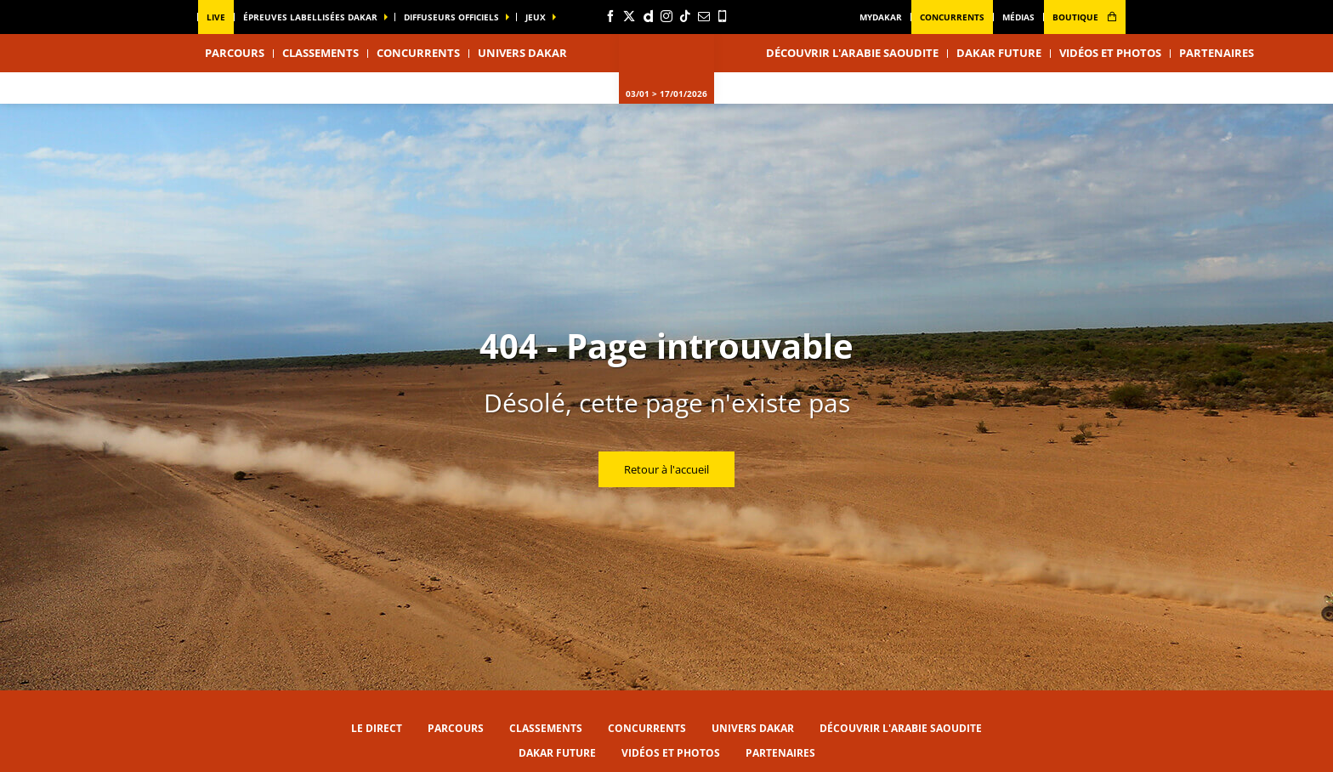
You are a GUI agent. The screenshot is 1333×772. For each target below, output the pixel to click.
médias (1018, 17)
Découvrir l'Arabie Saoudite (852, 52)
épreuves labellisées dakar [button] (310, 17)
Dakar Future (998, 52)
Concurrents (952, 17)
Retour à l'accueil (666, 469)
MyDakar (880, 17)
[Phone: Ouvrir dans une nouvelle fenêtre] (723, 16)
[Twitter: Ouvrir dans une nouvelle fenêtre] (629, 16)
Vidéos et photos (1110, 52)
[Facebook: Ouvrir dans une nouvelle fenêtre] (610, 16)
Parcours (456, 728)
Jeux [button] (535, 17)
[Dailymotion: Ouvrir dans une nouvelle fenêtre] (648, 16)
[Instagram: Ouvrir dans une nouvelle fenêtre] (666, 16)
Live (216, 17)
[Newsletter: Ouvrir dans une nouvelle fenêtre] (704, 16)
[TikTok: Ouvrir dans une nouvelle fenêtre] (685, 16)
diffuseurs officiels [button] (451, 17)
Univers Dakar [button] (522, 52)
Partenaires (1216, 52)
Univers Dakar (753, 728)
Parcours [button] (234, 52)
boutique (1084, 17)
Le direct (376, 728)
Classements (320, 52)
